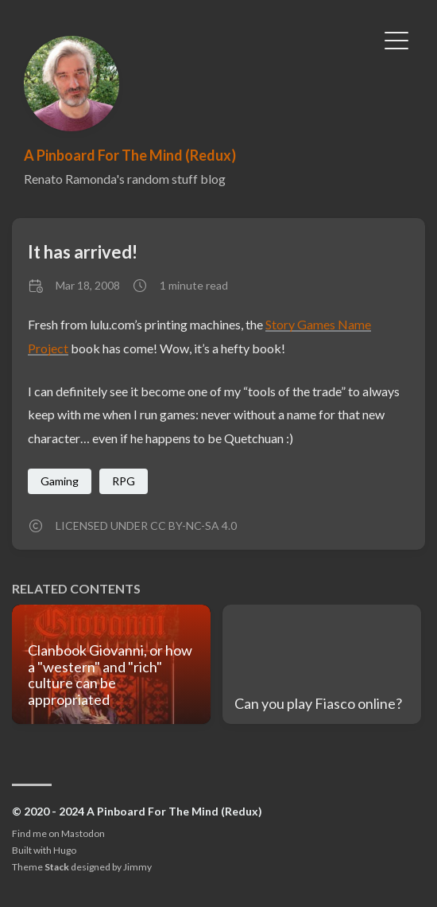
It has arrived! (82, 252)
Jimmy (137, 867)
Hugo (64, 850)
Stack (56, 867)
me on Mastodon (69, 833)
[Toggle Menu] (396, 39)
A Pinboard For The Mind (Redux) (130, 155)
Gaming (60, 481)
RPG (123, 481)
